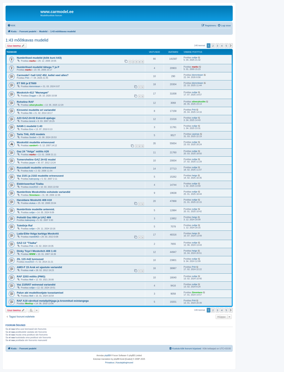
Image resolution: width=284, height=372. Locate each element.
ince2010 (33, 187)
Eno (31, 129)
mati (31, 270)
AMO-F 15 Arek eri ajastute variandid (39, 267)
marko (32, 61)
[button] (231, 45)
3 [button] (217, 45)
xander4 (33, 145)
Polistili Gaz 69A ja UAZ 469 (34, 217)
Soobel (32, 137)
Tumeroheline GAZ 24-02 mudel (36, 159)
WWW (32, 254)
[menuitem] (11, 25)
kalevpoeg (34, 179)
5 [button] (226, 45)
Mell (31, 279)
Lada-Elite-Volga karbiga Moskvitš (38, 233)
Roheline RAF (25, 101)
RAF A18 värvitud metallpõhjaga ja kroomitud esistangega (53, 300)
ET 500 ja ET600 (26, 83)
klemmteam (197, 75)
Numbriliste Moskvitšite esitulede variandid (43, 191)
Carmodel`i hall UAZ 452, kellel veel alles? (42, 75)
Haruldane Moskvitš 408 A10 (34, 200)
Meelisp (29, 303)
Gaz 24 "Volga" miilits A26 (33, 151)
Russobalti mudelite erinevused (36, 167)
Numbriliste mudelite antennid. (36, 209)
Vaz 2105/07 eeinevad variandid (36, 284)
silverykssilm (36, 105)
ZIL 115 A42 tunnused (30, 259)
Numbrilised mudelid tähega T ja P (38, 67)
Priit (27, 78)
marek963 (34, 236)
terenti (32, 121)
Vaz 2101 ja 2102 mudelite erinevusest (40, 175)
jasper (32, 162)
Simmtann (34, 195)
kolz (31, 171)
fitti (30, 113)
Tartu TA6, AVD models (31, 134)
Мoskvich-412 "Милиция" (33, 92)
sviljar (194, 57)
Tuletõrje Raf (25, 225)
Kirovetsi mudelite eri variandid (36, 109)
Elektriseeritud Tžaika (30, 183)
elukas (32, 203)
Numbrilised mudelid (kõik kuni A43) (39, 57)
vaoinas (195, 134)
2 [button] (213, 45)
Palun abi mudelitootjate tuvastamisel (40, 292)
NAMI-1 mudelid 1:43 (29, 126)
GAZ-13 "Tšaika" (27, 242)
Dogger (32, 95)
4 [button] (221, 45)
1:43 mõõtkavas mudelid (27, 40)
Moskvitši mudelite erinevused (35, 142)
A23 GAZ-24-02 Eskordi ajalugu (36, 118)
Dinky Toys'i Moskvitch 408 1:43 (36, 251)
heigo (194, 175)
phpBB (107, 355)
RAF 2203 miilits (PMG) (31, 276)
